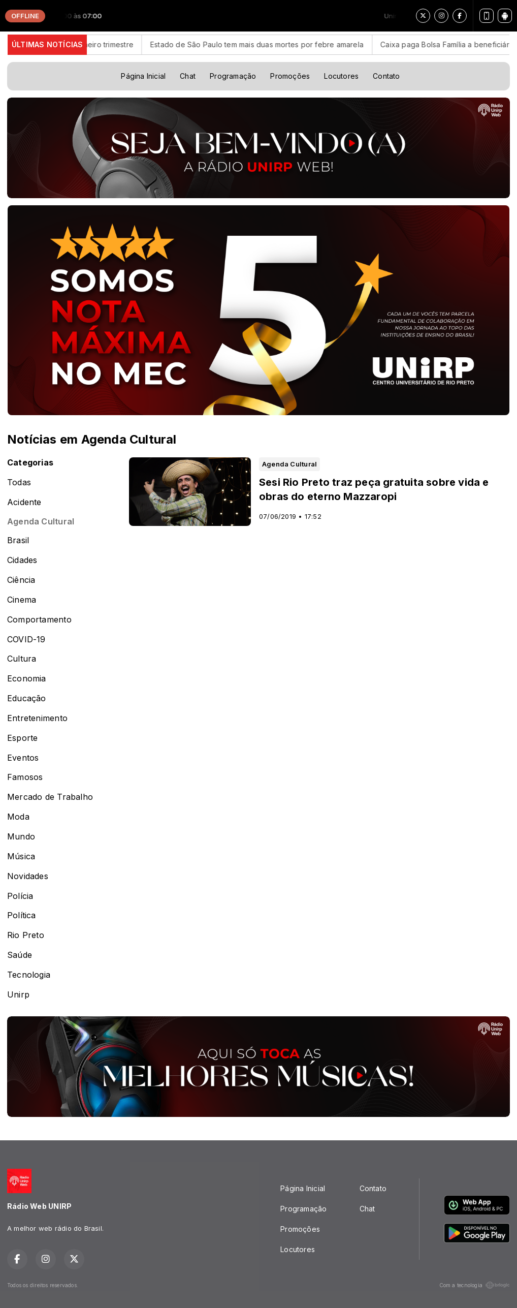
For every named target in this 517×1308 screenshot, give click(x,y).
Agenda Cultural (40, 521)
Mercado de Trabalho (50, 797)
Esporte (22, 738)
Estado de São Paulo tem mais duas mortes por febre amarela (272, 44)
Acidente (24, 502)
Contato (386, 76)
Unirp (18, 995)
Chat (188, 76)
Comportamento (39, 620)
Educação (26, 698)
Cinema (21, 600)
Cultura (21, 659)
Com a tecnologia (474, 1285)
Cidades (22, 560)
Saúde (19, 955)
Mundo (21, 837)
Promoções (290, 76)
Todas (19, 482)
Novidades (27, 876)
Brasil (18, 540)
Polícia (20, 896)
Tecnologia (28, 975)
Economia (26, 678)
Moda (18, 817)
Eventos (23, 758)
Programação (233, 76)
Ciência (21, 580)
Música (21, 856)
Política (21, 915)
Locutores (341, 76)
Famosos (25, 777)
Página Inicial (143, 76)
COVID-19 (26, 639)
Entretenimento (37, 718)
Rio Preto (25, 935)
